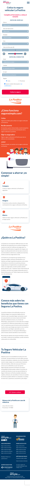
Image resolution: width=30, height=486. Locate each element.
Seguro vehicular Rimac (6, 445)
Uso (4, 41)
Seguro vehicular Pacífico (6, 447)
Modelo (5, 34)
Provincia (22, 81)
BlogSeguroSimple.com (6, 456)
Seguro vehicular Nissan (21, 451)
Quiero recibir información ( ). (13, 84)
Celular (5, 65)
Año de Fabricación (8, 28)
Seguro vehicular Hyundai (21, 447)
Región (5, 78)
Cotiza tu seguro (15, 92)
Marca (5, 22)
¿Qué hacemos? (4, 458)
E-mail (5, 72)
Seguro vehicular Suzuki (21, 453)
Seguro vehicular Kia (20, 445)
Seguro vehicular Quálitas (6, 453)
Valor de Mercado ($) (8, 47)
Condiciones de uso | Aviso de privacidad (15, 476)
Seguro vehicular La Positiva (6, 451)
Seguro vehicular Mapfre (6, 449)
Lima (9, 81)
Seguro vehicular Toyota (21, 449)
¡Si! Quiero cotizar (15, 392)
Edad (4, 59)
